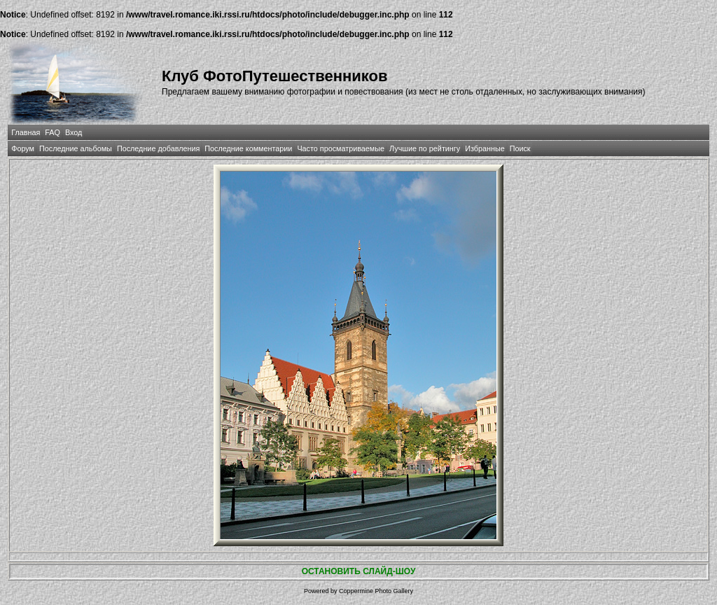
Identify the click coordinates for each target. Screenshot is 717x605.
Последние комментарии (248, 148)
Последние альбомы (75, 148)
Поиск (520, 148)
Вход (73, 132)
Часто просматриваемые (340, 148)
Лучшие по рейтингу (424, 148)
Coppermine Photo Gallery (376, 590)
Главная (25, 132)
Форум (22, 148)
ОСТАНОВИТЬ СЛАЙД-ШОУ (359, 571)
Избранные (484, 148)
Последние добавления (158, 148)
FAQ (52, 132)
